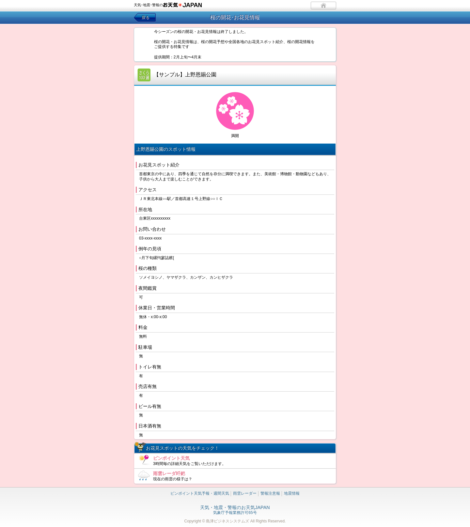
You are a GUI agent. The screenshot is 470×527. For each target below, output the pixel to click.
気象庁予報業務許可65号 (235, 510)
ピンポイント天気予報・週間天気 (199, 493)
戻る (145, 17)
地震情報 (292, 493)
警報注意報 (270, 493)
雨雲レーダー (245, 493)
